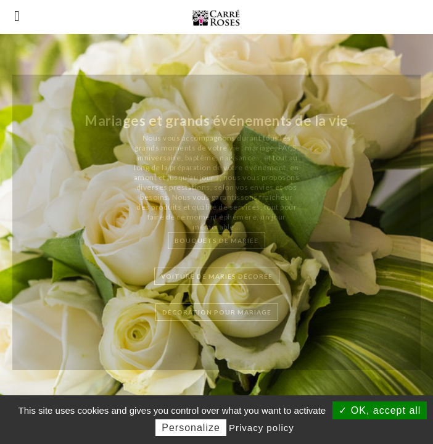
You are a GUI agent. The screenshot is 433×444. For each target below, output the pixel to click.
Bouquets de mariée (216, 240)
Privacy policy (261, 427)
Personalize (191, 427)
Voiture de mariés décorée (217, 276)
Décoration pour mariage (216, 312)
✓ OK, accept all (380, 410)
